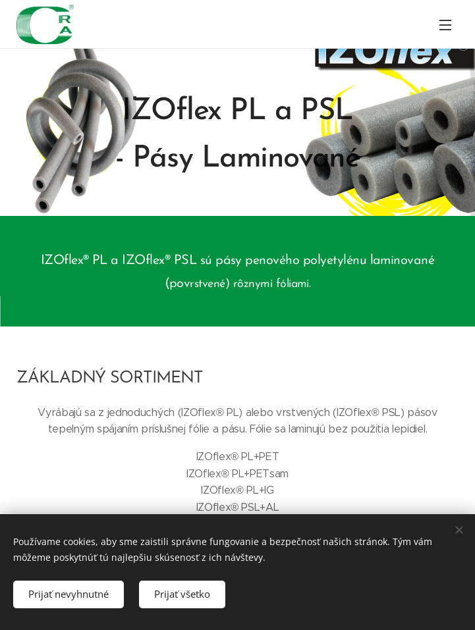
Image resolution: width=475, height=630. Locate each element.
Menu (445, 25)
